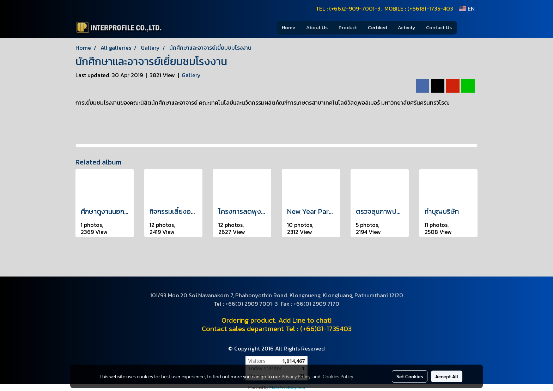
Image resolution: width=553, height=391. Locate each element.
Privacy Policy (295, 376)
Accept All (446, 376)
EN (467, 8)
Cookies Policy (338, 376)
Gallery (191, 75)
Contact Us (439, 27)
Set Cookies (409, 376)
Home (288, 27)
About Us (317, 27)
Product (348, 27)
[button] (468, 27)
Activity (406, 27)
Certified (377, 27)
